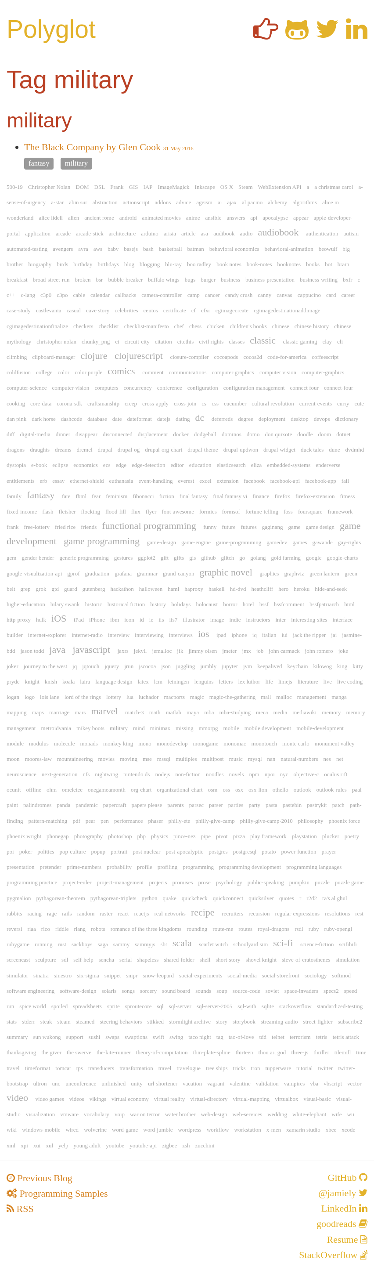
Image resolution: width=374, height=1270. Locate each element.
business (230, 279)
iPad (79, 619)
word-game (125, 1129)
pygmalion (19, 898)
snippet (112, 975)
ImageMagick (173, 187)
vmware (69, 1114)
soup (221, 991)
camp (193, 295)
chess (195, 326)
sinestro (63, 975)
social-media (241, 975)
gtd (55, 589)
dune (334, 449)
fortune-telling (261, 511)
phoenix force (344, 821)
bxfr (347, 279)
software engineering (30, 991)
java (57, 649)
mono (144, 743)
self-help (83, 959)
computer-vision (70, 387)
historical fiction (126, 604)
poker (25, 851)
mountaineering (75, 759)
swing (176, 1037)
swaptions (136, 1037)
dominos (231, 434)
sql (160, 1006)
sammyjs (145, 944)
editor (177, 465)
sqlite (268, 1006)
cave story (97, 310)
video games (49, 1099)
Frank (116, 187)
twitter (325, 1068)
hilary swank (65, 604)
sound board (176, 991)
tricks (239, 1068)
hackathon (121, 589)
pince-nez (184, 836)
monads (88, 743)
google (313, 557)
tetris (321, 1037)
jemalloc (162, 651)
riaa (31, 929)
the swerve (79, 1052)
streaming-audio (279, 1021)
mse (147, 759)
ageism (204, 202)
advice (183, 202)
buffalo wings (164, 279)
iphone (239, 635)
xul (49, 1145)
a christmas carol (333, 187)
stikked (155, 1021)
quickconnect (228, 898)
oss (226, 789)
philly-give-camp (215, 821)
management (311, 697)
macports (174, 697)
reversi (14, 929)
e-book (39, 465)
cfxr (205, 310)
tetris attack (346, 1037)
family (14, 496)
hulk (41, 619)
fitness (347, 496)
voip (120, 1114)
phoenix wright (24, 836)
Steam (245, 187)
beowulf (328, 249)
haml (173, 589)
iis (161, 619)
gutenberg (94, 589)
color (63, 372)
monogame (206, 743)
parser (216, 805)
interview (118, 635)
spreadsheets (87, 1006)
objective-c (306, 774)
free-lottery (36, 527)
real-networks (169, 913)
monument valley (335, 743)
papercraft (114, 805)
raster (106, 913)
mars (80, 712)
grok (41, 589)
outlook (302, 789)
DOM (82, 187)
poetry (352, 836)
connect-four (338, 387)
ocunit (14, 789)
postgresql (244, 851)
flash (47, 511)
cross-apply (155, 403)
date (117, 419)
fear (96, 496)
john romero (319, 651)
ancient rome (99, 217)
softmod (341, 975)
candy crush (238, 295)
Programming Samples (57, 1193)
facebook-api (285, 481)
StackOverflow (333, 1254)
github (208, 557)
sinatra (41, 975)
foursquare (310, 511)
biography (40, 264)
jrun (128, 666)
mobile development (268, 728)
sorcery (148, 991)
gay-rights (349, 542)
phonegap (58, 836)
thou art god (272, 1052)
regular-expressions (297, 913)
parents (175, 805)
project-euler (76, 882)
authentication (322, 233)
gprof (73, 573)
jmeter (229, 651)
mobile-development (320, 728)
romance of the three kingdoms (146, 929)
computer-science (27, 387)
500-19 (15, 187)
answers (236, 217)
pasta (271, 805)
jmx (246, 651)
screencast (18, 959)
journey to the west (45, 666)
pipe (206, 836)
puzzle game (349, 882)
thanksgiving (21, 1052)
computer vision (277, 372)
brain (343, 264)
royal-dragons (273, 929)
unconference (80, 1083)
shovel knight (261, 959)
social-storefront (280, 975)
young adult (87, 1145)
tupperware (278, 1068)
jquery (111, 666)
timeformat (37, 1068)
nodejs (162, 774)
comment (152, 372)
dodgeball (205, 434)
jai (334, 635)
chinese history (312, 326)
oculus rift (335, 774)
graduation (97, 573)
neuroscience (21, 774)
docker (180, 434)
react (123, 913)
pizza (239, 836)
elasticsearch (230, 465)
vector (354, 1083)
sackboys (82, 944)
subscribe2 (350, 1021)
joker (12, 666)
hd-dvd (238, 589)
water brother (180, 1114)
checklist (109, 326)
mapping (17, 712)
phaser (155, 821)
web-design (214, 1114)
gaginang (272, 527)
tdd (262, 1037)
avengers (63, 249)
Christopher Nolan (49, 187)
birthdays (108, 264)
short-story (228, 959)
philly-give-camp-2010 (266, 821)
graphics (269, 573)
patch (338, 805)
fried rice (65, 527)
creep (131, 403)
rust (62, 944)
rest (359, 913)
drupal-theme (202, 449)
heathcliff (262, 589)
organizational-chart (179, 789)
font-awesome (178, 511)
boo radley (199, 264)
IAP (147, 187)
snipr (131, 975)
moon (13, 759)
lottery (113, 697)
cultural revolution (273, 403)
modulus (39, 743)
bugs (190, 279)
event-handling (155, 481)
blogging (150, 264)
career (348, 295)
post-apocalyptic (184, 851)
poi (10, 851)
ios (203, 633)
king (342, 666)
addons (163, 202)
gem (11, 557)
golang (258, 557)
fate (66, 496)
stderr (28, 1021)
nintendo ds (136, 774)
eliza (256, 465)
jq (74, 666)
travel (165, 1068)
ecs (107, 465)
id (142, 619)
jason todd (32, 651)
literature (308, 681)
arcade (63, 233)
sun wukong (47, 1037)
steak (46, 1021)
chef (179, 326)
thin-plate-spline (211, 1052)
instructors (258, 619)
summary (17, 1037)
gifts (179, 557)
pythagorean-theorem (60, 898)
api (253, 217)
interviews (181, 635)
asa (205, 233)
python (149, 898)
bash (148, 249)
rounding (197, 929)
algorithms (304, 202)
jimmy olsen (203, 651)
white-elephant (309, 1114)
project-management (120, 882)
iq (254, 635)
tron (255, 1068)
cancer (212, 295)
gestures (123, 557)
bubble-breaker (125, 279)
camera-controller (161, 295)
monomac (234, 743)
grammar (147, 573)
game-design (161, 542)
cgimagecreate (232, 310)
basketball (170, 249)
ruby (314, 929)
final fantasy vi (230, 496)
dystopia (16, 465)
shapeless (147, 959)
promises (183, 882)
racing (34, 913)
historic (93, 604)
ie (151, 619)
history (158, 604)
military (76, 163)
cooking (16, 403)
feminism (116, 496)
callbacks (125, 295)
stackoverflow (295, 1006)
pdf (76, 821)
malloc (283, 697)
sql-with (246, 1006)
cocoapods (226, 357)
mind (139, 728)
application (37, 233)
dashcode (71, 419)
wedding (277, 1114)
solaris (108, 991)
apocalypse (275, 217)
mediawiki (304, 712)
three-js (299, 1052)
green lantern (324, 573)
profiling (168, 867)
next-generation (60, 774)
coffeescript (325, 357)
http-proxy (19, 619)
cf (193, 310)
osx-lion (257, 789)
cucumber (235, 403)
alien (73, 217)
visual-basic (317, 1099)
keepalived (269, 666)
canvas (284, 295)
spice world (32, 1006)
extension (228, 481)
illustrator (194, 619)
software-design (78, 991)
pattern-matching (48, 821)
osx (239, 789)
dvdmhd (354, 449)
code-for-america (286, 357)
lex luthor (249, 681)
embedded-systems (288, 465)
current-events (315, 403)
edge (120, 465)
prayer (328, 851)
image (217, 619)
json (166, 666)
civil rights (211, 341)
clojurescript (139, 355)
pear (90, 821)
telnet (278, 1037)
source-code (246, 991)
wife (336, 1114)
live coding (350, 681)
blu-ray (173, 264)
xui (37, 1145)
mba (209, 712)
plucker (330, 836)
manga (339, 697)
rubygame (18, 944)
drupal (105, 449)
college (44, 372)
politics (45, 851)
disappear (86, 434)
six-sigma (88, 975)
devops (322, 419)
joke (343, 651)
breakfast (17, 279)
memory (331, 712)
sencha (106, 959)
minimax (160, 728)
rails (67, 913)
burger (208, 279)
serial (125, 959)
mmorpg (208, 728)
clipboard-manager (53, 357)
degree (245, 419)
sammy (121, 944)
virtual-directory (208, 1099)
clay (327, 341)
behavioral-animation (289, 249)
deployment (272, 419)
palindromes (37, 805)
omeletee (72, 789)
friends (89, 527)
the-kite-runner (114, 1052)
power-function (298, 851)
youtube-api (143, 1145)
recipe (203, 912)
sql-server (180, 1006)
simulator (17, 975)
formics (208, 511)
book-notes (259, 264)
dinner (63, 434)
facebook (254, 481)
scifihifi (348, 944)
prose (204, 882)
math (155, 712)
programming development (250, 867)
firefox (282, 496)
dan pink (16, 419)
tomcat (63, 1068)
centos (151, 310)
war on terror (145, 1114)
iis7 (173, 619)
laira (85, 681)
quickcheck (195, 898)
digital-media (35, 434)
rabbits (14, 913)
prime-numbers (84, 867)
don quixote (278, 434)
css (215, 403)
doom (324, 434)
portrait (119, 851)
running (43, 944)
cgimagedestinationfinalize (37, 326)
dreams (63, 449)
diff (11, 434)
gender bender (38, 557)
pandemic (87, 805)
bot (328, 264)
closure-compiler (189, 357)
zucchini (205, 1145)
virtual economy (130, 1099)
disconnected (118, 434)
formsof (231, 511)
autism (351, 233)
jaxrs (123, 651)
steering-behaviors (121, 1021)
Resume (347, 1239)
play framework (268, 836)
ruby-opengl (338, 929)
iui (284, 635)
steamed (85, 1021)
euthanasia (121, 481)
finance (260, 496)
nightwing (106, 774)
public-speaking (266, 882)
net (339, 759)
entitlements (21, 481)
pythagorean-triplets (113, 898)
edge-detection (148, 465)
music (236, 759)
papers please (147, 805)
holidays (181, 604)
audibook (223, 233)
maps (38, 712)
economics (85, 465)
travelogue (188, 1068)
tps (79, 1068)
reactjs (141, 913)
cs (203, 403)
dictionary (347, 419)
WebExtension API (280, 187)
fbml (81, 496)
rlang (80, 929)
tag (219, 1037)
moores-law (38, 759)
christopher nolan (56, 341)
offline (33, 789)
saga (103, 944)
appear (301, 217)
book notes (228, 264)
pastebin (292, 805)
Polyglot (51, 29)
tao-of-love (241, 1037)
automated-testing (27, 249)
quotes (286, 898)
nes (327, 759)
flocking (90, 511)
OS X (226, 187)
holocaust (207, 604)
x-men (273, 1129)
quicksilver (261, 898)
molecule (64, 743)
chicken (215, 326)
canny (264, 295)
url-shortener (162, 1083)
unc (56, 1083)
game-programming (238, 542)
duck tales (312, 449)
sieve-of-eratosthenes (306, 959)
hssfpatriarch (324, 604)
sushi (95, 1037)
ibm (114, 619)
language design (113, 681)
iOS (58, 618)
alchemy (277, 202)
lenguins (204, 681)
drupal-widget (279, 449)
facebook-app (320, 481)
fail (345, 481)
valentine (240, 1083)
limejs (285, 681)
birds (62, 264)
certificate (174, 310)
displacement (153, 434)
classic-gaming (300, 341)
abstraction (105, 202)
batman (195, 249)
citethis (185, 341)
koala (68, 681)
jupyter (230, 666)
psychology (229, 882)
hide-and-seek (331, 589)
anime (193, 217)
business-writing (319, 279)
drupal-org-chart (163, 449)
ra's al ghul (334, 898)
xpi (24, 1145)
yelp (63, 1145)
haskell (217, 589)
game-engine (196, 542)
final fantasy (194, 496)
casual (74, 310)
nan (271, 759)
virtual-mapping (251, 1099)
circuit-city (137, 341)
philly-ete (180, 821)
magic (197, 697)
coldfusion (19, 372)
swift (158, 1037)
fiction (166, 496)
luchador (148, 697)
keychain (298, 666)
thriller (321, 1052)
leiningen (178, 681)
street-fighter (317, 1021)
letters (226, 681)
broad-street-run (51, 279)
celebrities (126, 310)
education (200, 465)
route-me (222, 929)
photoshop (120, 836)
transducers (101, 1068)
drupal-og (129, 449)
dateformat (139, 419)
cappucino (309, 295)
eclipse (60, 465)
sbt (164, 944)
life (269, 681)
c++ (11, 295)
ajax (232, 202)
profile (144, 867)
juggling (185, 666)
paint (12, 805)
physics (159, 836)
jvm (247, 666)
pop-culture (73, 851)
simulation (347, 959)
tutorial (304, 1068)
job (260, 651)
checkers (83, 326)
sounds (203, 991)
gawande (323, 542)
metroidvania (56, 728)
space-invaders (301, 991)
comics (121, 370)
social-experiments (200, 975)
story (221, 1021)
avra (83, 249)
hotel (248, 604)
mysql (255, 759)
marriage (59, 712)
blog (129, 264)
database (97, 419)
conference (169, 387)
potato (269, 851)
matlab (173, 712)
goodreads (341, 1223)
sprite (113, 1006)
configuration (202, 387)
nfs (86, 774)
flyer (151, 511)
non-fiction (188, 774)
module (15, 743)
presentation (21, 867)
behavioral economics (234, 249)
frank (12, 527)
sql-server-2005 (214, 1006)
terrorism (300, 1037)
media (280, 712)
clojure (93, 355)
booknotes (289, 264)
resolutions (337, 913)
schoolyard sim (250, 944)
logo (30, 697)
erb (43, 481)
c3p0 (45, 295)
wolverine (95, 1129)
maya (193, 712)
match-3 (134, 712)
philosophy (311, 821)
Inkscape (205, 187)
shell (205, 959)
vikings (98, 1099)
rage (52, 913)
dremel (85, 449)
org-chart (141, 789)
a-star (57, 202)
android (128, 217)
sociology (316, 975)
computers (106, 387)
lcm (158, 681)
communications (188, 372)
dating (183, 419)
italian (269, 635)
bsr (99, 279)
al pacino (252, 202)
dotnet (343, 434)
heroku (301, 589)
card (331, 295)
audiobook (278, 232)
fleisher (67, 511)
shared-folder (179, 959)
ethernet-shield (87, 481)
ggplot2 (146, 557)
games (299, 542)
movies (106, 759)
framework (340, 511)
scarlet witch (213, 944)
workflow (218, 1129)
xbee (331, 1129)
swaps (112, 1037)
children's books (248, 326)
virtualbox (286, 1099)
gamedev (276, 542)
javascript (91, 649)
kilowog (322, 666)
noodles (214, 774)
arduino (149, 233)
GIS (133, 187)
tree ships (216, 1068)
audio (246, 233)
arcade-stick (90, 233)
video (17, 1097)
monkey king (118, 743)
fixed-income (22, 511)
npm (254, 774)
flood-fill (115, 511)
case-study (19, 310)
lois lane (49, 697)
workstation (247, 1129)
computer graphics (233, 372)
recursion (259, 913)
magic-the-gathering (232, 697)
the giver (51, 1052)
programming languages (314, 867)
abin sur (78, 202)
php (141, 836)
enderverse (328, 465)
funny (209, 527)
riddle (61, 929)
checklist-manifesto (146, 326)
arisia (170, 233)
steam (63, 1021)
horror (230, 604)
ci (117, 341)
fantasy (39, 163)
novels (236, 774)
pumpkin (299, 882)
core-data (40, 403)
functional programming (149, 525)
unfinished (113, 1083)
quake (169, 898)
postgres (218, 851)
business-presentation (270, 279)
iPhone (97, 619)
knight (32, 681)
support (74, 1037)
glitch (227, 557)
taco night (199, 1037)
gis (192, 557)
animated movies (161, 217)
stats (12, 1021)
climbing (17, 357)
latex (142, 681)
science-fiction (317, 944)
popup (98, 851)
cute (359, 403)
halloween (150, 589)
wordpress (189, 1129)
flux (135, 511)
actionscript (136, 202)
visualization (40, 1114)
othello (280, 789)
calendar (100, 295)
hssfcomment (289, 604)
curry (343, 403)
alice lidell (51, 217)
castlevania (48, 310)
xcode (348, 1129)
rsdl (299, 929)
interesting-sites (309, 619)
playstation (304, 836)
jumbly (208, 666)
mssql (163, 759)
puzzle (322, 882)
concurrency (138, 387)
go (242, 557)
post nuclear (146, 851)
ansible (213, 217)
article (188, 233)
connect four (304, 387)
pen (105, 821)
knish (51, 681)
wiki (12, 1129)
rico (45, 929)
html (349, 604)
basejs (131, 249)
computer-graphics (323, 372)
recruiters (232, 913)
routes (245, 929)
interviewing (149, 635)
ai (220, 202)
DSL (99, 187)
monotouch (264, 743)
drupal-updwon (240, 449)
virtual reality (169, 1099)
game (294, 527)
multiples (186, 759)
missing (184, 728)
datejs (163, 419)
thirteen (244, 1052)
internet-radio (87, 635)
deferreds (222, 419)
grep (26, 589)
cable (79, 295)
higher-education (26, 604)
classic (263, 340)
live (328, 681)
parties (236, 805)
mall (266, 697)
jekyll (140, 651)
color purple (88, 372)
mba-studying (235, 712)
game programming (102, 540)
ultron (40, 1083)
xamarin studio (303, 1129)
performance (128, 821)
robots (98, 929)
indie (235, 619)
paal (357, 789)
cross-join (185, 403)
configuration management (254, 387)
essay (58, 481)
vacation (192, 1083)
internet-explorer (47, 635)
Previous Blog (39, 1177)
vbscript (333, 1083)
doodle (305, 434)
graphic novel (225, 572)
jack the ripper (309, 635)
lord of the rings (83, 697)
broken (82, 279)
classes (237, 341)
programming (198, 867)
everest (186, 481)
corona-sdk (69, 403)
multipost (213, 759)
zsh (186, 1145)
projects (158, 882)
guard (70, 589)
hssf (264, 604)
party (254, 805)
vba (314, 1083)
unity (137, 1083)
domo (253, 434)
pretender (50, 867)
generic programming (83, 557)
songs (128, 991)
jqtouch (90, 666)
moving (128, 759)
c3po (62, 295)
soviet (272, 991)
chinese (280, 326)
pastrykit (317, 805)
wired (72, 1129)
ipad (221, 635)
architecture (122, 233)
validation (267, 1083)
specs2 (331, 991)
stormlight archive (190, 1021)
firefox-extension (315, 496)
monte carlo (295, 743)
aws (98, 249)
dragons (16, 449)
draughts (40, 449)
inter (280, 619)
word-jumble (158, 1129)
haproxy (193, 589)
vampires (294, 1083)
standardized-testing (340, 1006)
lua (129, 697)
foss (288, 511)
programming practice (32, 882)
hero (283, 589)
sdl (64, 959)
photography (88, 836)
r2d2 (311, 898)
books (313, 264)
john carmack (284, 651)
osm (213, 789)
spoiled (59, 1006)
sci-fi (283, 942)
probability (119, 867)
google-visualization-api (34, 573)
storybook (244, 1021)
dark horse (44, 419)
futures (249, 527)
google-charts (342, 557)
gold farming (286, 557)
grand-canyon (178, 573)
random (86, 913)
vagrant (215, 1083)
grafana (123, 573)
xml (11, 1145)
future (229, 527)
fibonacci (143, 496)
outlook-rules (331, 789)
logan (13, 697)
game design (320, 527)
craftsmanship (103, 403)
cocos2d (252, 357)
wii (350, 1114)
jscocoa (147, 666)
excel (205, 481)
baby (113, 249)
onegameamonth (107, 789)
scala (182, 942)
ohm (52, 789)
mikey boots (90, 728)
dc (200, 417)
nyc (284, 774)
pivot (222, 836)
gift (165, 557)
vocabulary (96, 1114)
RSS (20, 1208)
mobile (231, 728)
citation (163, 341)
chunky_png (96, 341)
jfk (180, 651)
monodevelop (172, 743)
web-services (247, 1114)
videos (76, 1099)
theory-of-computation (162, 1052)
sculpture (45, 959)
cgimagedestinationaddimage (287, 310)
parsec (196, 805)
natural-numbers (299, 759)
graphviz (294, 573)
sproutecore (138, 1006)
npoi (270, 774)
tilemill (342, 1052)
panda (63, 805)
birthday (82, 264)
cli (340, 341)
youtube (115, 1145)
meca (262, 712)
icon (129, 619)
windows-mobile (41, 1129)
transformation (136, 1068)
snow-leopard (158, 975)
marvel (104, 711)
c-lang (28, 295)
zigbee (169, 1145)
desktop (299, 419)
